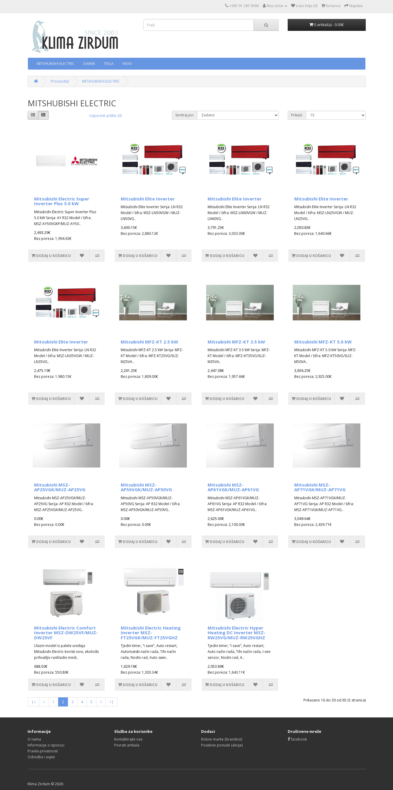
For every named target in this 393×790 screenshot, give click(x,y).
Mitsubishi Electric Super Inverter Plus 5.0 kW (61, 201)
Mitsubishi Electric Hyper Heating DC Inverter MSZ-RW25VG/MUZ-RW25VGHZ (236, 632)
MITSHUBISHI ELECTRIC (55, 63)
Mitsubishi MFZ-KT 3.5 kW (236, 342)
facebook (297, 739)
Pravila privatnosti (43, 751)
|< (33, 701)
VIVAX (127, 63)
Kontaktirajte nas (128, 739)
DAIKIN (89, 63)
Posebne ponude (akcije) (222, 745)
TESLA (109, 63)
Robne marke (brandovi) (221, 739)
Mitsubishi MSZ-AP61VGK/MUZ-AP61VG (233, 487)
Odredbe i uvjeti (41, 757)
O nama (34, 739)
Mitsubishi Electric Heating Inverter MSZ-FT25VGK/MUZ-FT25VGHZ (151, 632)
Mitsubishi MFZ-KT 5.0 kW (323, 342)
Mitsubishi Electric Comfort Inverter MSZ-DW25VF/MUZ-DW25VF (66, 632)
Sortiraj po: (184, 115)
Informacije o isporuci (46, 745)
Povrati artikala (126, 745)
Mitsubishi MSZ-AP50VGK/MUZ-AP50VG (146, 487)
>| (111, 701)
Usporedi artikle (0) (105, 115)
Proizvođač (60, 81)
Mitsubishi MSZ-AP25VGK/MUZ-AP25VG (59, 487)
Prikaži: (297, 115)
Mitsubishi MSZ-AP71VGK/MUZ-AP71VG (320, 487)
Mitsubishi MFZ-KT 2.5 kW (149, 342)
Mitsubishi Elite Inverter (148, 199)
